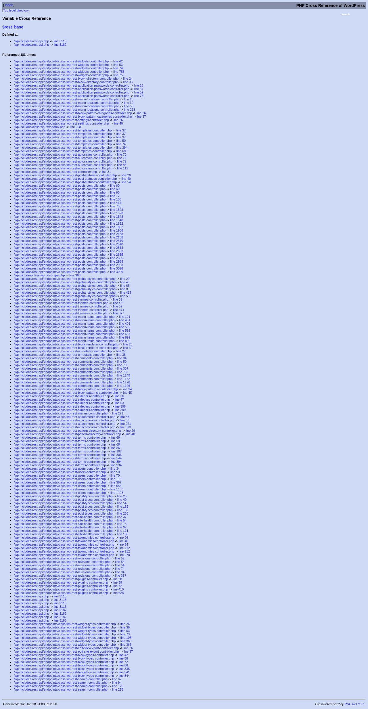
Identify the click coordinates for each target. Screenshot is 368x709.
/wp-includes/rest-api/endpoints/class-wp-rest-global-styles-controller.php (65, 278)
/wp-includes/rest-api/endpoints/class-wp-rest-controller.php (55, 171)
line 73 (121, 523)
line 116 (116, 479)
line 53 (117, 64)
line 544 (116, 458)
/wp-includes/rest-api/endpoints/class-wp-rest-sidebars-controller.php (62, 396)
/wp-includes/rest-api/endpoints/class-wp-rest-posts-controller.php (60, 185)
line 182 (123, 506)
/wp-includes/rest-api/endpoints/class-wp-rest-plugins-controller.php (61, 579)
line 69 (115, 437)
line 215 (117, 689)
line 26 (138, 85)
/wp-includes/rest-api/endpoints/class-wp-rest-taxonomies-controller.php (64, 537)
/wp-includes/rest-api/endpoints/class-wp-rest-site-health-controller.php (63, 517)
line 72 (121, 158)
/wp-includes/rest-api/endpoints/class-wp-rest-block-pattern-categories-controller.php (73, 113)
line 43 (124, 282)
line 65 (124, 285)
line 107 (116, 451)
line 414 (115, 203)
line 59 (117, 306)
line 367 (116, 482)
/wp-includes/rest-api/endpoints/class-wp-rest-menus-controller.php (61, 413)
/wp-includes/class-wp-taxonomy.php (39, 127)
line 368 (75, 275)
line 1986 (116, 230)
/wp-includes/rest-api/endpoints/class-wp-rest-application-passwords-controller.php (71, 85)
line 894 (116, 461)
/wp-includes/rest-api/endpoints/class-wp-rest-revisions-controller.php (62, 558)
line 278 (124, 555)
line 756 (118, 71)
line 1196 (123, 385)
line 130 (123, 534)
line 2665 (116, 254)
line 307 (123, 368)
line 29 (124, 278)
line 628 (118, 593)
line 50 (121, 140)
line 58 (124, 420)
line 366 (126, 644)
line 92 (121, 527)
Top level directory (16, 10)
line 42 (117, 61)
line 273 (129, 109)
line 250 (123, 513)
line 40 (118, 123)
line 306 (116, 454)
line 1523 (116, 209)
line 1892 (116, 223)
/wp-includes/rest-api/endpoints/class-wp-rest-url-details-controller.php (63, 351)
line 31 (106, 171)
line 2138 (116, 234)
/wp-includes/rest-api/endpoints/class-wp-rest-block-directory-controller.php (66, 78)
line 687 (125, 334)
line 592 (125, 327)
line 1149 (123, 375)
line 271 (117, 413)
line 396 (120, 406)
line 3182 (60, 44)
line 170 (117, 686)
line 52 (119, 558)
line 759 (118, 75)
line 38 (121, 354)
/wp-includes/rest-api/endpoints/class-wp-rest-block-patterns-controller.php (66, 389)
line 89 (124, 289)
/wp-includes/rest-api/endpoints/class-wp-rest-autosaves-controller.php (63, 154)
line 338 (124, 668)
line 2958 (116, 261)
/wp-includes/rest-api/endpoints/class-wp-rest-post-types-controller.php (63, 496)
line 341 (124, 672)
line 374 (118, 309)
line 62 (138, 92)
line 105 (126, 637)
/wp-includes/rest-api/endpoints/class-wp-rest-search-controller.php (61, 679)
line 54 (126, 182)
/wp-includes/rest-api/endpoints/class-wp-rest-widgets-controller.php (61, 61)
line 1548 (116, 216)
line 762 (123, 372)
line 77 (114, 196)
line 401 (125, 320)
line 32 (117, 299)
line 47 (119, 399)
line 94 (119, 572)
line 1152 (123, 379)
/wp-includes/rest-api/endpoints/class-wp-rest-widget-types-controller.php (65, 624)
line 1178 (123, 382)
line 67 (116, 679)
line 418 (125, 292)
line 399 (120, 410)
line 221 (125, 423)
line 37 (138, 89)
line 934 (116, 465)
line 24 (128, 78)
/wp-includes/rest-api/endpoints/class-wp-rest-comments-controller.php (63, 358)
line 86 (115, 448)
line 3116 (60, 606)
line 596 (125, 296)
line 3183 (60, 620)
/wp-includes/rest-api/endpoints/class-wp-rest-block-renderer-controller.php (66, 344)
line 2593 (116, 251)
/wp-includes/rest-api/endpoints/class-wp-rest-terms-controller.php (60, 437)
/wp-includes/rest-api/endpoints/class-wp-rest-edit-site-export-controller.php (66, 648)
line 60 (114, 185)
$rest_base (12, 27)
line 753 (115, 206)
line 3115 (60, 41)
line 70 (121, 154)
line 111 (122, 168)
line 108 (115, 199)
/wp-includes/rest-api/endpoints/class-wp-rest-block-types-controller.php (64, 655)
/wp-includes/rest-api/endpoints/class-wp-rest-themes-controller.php (61, 299)
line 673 (125, 427)
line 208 (75, 127)
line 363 (126, 641)
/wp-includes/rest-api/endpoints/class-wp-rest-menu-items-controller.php (64, 316)
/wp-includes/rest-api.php (31, 41)
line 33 (128, 82)
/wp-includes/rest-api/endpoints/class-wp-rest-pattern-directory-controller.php (67, 430)
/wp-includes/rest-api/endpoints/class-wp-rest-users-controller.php (60, 468)
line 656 (116, 486)
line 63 (119, 403)
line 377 (118, 313)
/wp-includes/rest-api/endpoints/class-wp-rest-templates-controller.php (63, 130)
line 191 (125, 316)
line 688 (122, 151)
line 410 (118, 589)
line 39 (128, 102)
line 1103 (116, 492)
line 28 (117, 579)
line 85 (121, 165)
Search (345, 14)
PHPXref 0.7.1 (355, 704)
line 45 (117, 303)
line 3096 (116, 268)
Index (9, 5)
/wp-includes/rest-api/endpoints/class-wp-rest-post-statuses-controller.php (65, 175)
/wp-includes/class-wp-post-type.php (39, 275)
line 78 (138, 96)
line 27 (121, 351)
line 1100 (116, 489)
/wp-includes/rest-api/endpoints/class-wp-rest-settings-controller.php (61, 120)
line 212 (124, 548)
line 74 (117, 68)
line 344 (124, 675)
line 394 (122, 147)
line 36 (119, 396)
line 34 (121, 358)
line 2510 (116, 240)
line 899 (125, 337)
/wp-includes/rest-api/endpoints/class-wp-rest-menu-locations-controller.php (66, 99)
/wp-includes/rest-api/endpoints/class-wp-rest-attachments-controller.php (64, 416)
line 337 (120, 575)
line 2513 (116, 247)
